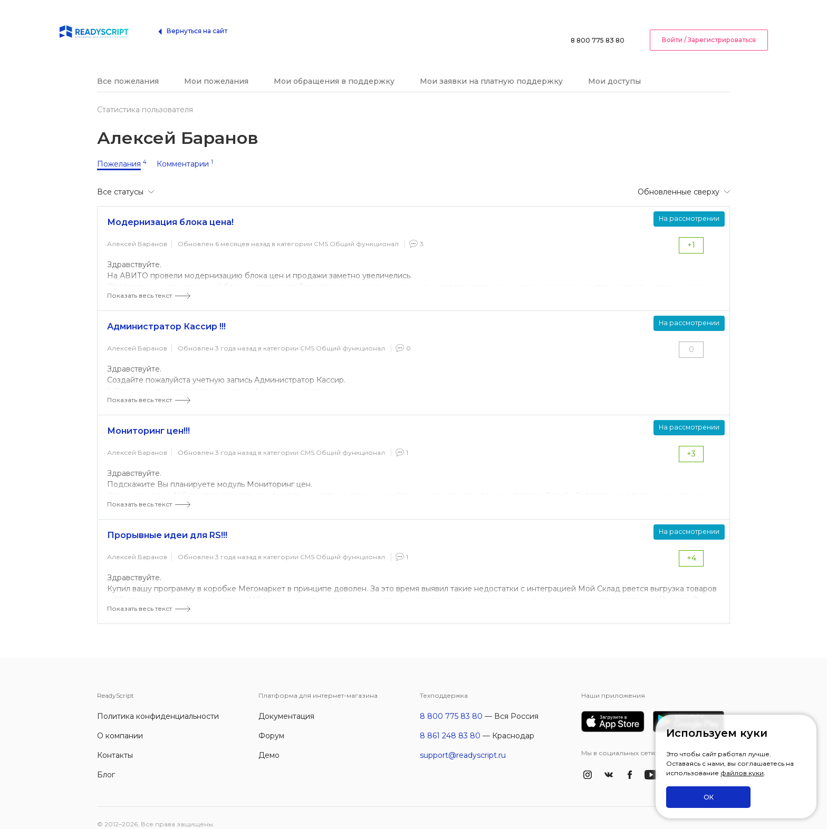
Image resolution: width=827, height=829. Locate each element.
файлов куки (742, 773)
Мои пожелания (216, 68)
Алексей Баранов (137, 231)
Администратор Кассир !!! (166, 314)
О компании (120, 723)
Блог (106, 762)
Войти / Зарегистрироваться (709, 23)
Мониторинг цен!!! (148, 418)
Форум (271, 723)
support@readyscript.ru (463, 742)
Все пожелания (128, 68)
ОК (709, 797)
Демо (269, 742)
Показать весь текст (139, 283)
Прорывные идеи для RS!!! (167, 523)
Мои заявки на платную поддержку (491, 68)
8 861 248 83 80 (450, 723)
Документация (286, 703)
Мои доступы (614, 68)
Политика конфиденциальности (158, 703)
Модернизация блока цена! (170, 209)
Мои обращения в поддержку (334, 68)
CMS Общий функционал (356, 231)
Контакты (115, 742)
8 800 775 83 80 (597, 23)
